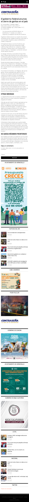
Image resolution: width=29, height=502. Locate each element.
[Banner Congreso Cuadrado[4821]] (14, 427)
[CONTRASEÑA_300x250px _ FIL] (10, 288)
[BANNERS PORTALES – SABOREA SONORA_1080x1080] (14, 360)
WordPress (17, 500)
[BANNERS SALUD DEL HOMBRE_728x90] (14, 7)
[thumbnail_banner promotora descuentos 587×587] (14, 394)
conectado (13, 148)
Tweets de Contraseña (6, 488)
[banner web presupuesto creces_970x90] (14, 225)
